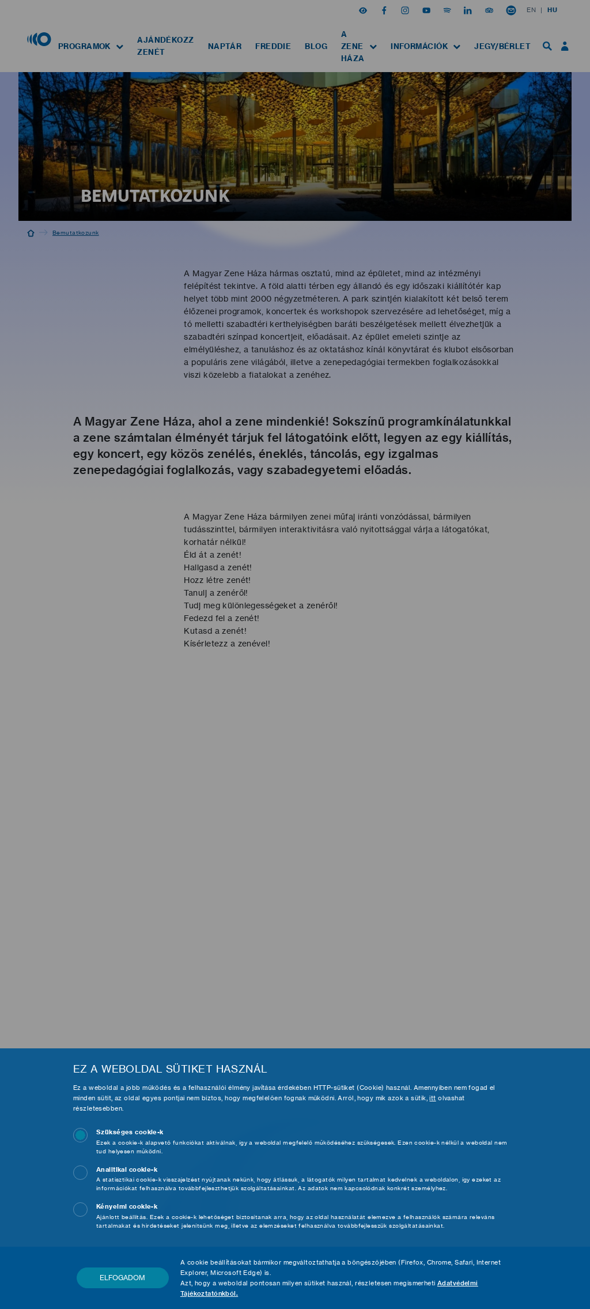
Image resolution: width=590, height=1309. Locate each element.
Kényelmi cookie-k (126, 1206)
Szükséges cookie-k (130, 1132)
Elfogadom (122, 1277)
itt (432, 1098)
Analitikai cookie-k (126, 1169)
